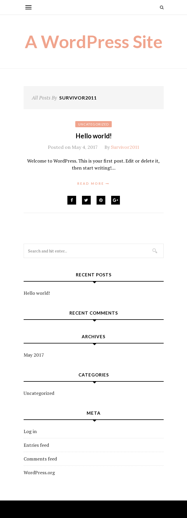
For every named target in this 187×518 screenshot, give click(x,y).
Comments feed (40, 459)
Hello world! (94, 136)
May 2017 (34, 355)
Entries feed (36, 445)
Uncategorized (93, 124)
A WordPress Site (93, 41)
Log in (30, 431)
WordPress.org (39, 472)
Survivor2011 (125, 147)
